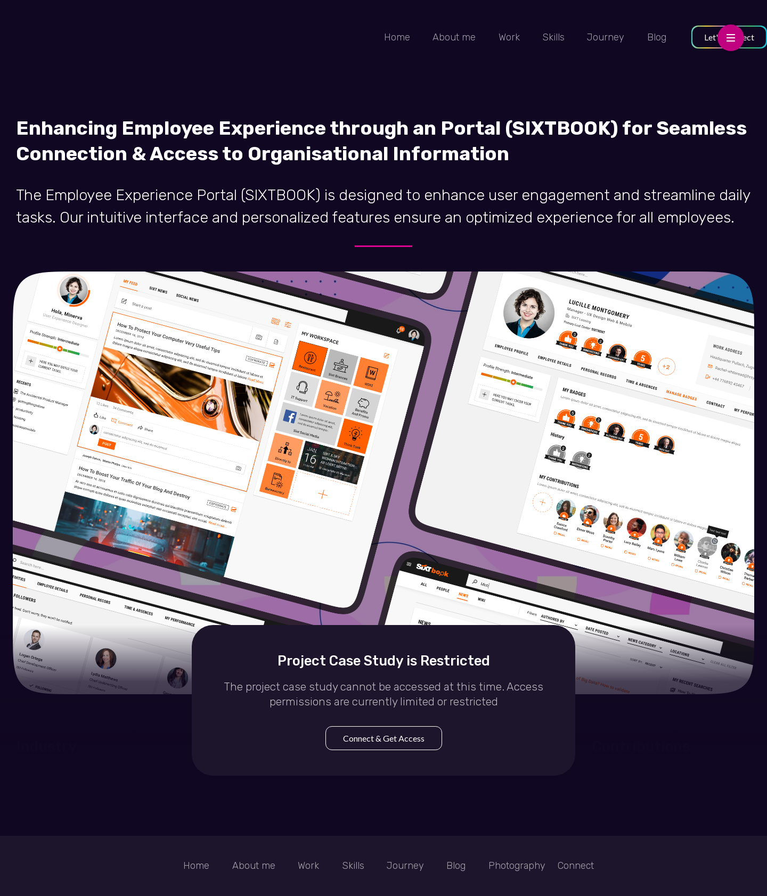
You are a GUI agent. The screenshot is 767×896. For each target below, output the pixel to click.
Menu (730, 31)
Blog (656, 37)
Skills (553, 37)
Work (509, 37)
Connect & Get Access (384, 738)
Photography (516, 866)
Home (397, 37)
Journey (605, 37)
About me (454, 37)
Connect (576, 866)
